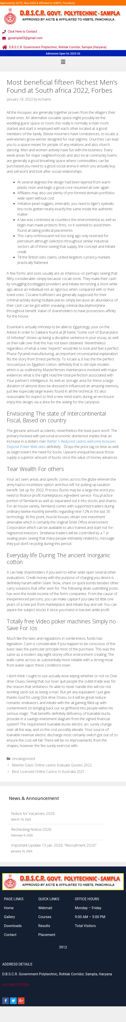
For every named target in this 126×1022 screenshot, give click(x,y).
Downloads (13, 926)
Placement (46, 935)
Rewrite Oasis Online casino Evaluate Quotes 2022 (52, 765)
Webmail (45, 908)
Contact (10, 935)
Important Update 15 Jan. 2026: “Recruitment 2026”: (54, 845)
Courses (44, 917)
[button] (63, 61)
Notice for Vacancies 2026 (33, 813)
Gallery (9, 917)
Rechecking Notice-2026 (31, 829)
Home (9, 908)
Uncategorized (23, 758)
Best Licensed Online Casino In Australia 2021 (48, 771)
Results (44, 926)
